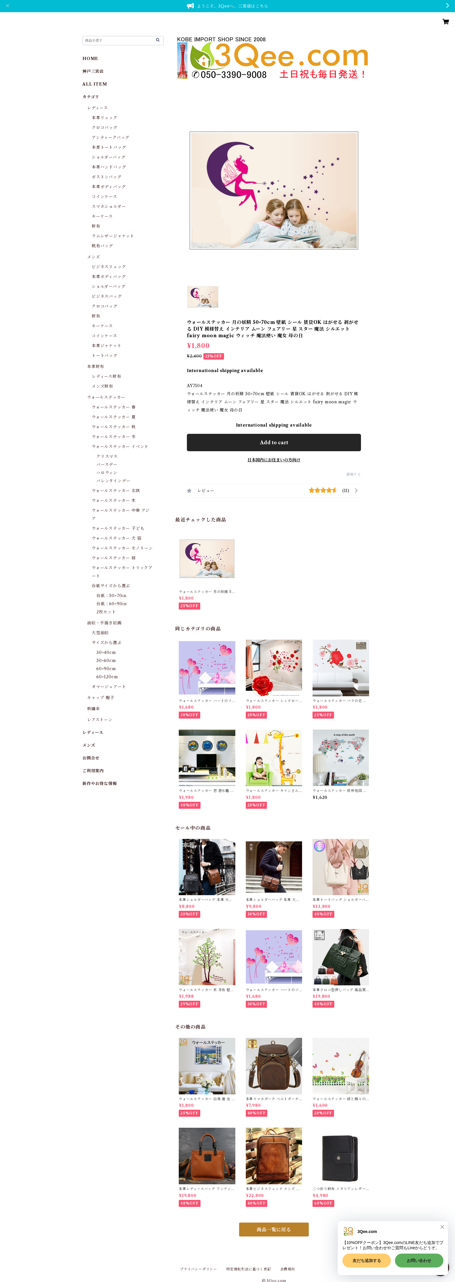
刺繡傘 (93, 708)
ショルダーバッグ (108, 157)
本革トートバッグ (109, 147)
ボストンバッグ (107, 176)
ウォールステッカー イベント (120, 446)
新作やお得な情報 (99, 783)
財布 (96, 226)
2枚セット (106, 611)
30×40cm (106, 652)
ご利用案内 (93, 770)
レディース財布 (106, 376)
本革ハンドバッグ (109, 167)
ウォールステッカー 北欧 (116, 490)
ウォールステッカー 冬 (114, 436)
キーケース (102, 216)
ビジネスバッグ (107, 296)
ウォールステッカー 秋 (114, 426)
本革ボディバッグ (109, 186)
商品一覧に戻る (274, 1229)
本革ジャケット (107, 345)
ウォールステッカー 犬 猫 (116, 538)
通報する (353, 474)
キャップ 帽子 (100, 697)
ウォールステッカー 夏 (114, 417)
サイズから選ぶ (107, 642)
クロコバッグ (105, 127)
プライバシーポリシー (198, 1269)
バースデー (107, 464)
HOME (90, 58)
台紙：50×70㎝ (111, 595)
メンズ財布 (102, 386)
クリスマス (107, 456)
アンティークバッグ (110, 137)
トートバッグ (105, 355)
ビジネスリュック (109, 266)
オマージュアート (109, 686)
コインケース (104, 196)
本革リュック (105, 117)
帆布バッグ (102, 246)
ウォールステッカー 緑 (114, 558)
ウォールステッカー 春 (114, 407)
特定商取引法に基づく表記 (248, 1269)
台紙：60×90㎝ (111, 603)
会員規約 (287, 1269)
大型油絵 (100, 632)
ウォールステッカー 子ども (118, 528)
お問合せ (91, 758)
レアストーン (100, 719)
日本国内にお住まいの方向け (274, 460)
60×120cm (107, 676)
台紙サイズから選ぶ (111, 585)
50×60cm (106, 660)
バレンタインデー (113, 480)
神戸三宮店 (93, 71)
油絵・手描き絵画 (104, 622)
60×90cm (106, 668)
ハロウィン (107, 472)
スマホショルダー (109, 206)
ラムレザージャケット (113, 236)
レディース (97, 107)
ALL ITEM (94, 84)
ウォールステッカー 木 (114, 500)
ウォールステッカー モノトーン (122, 548)
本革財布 (95, 366)
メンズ (93, 257)
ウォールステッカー (106, 397)
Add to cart (274, 442)
